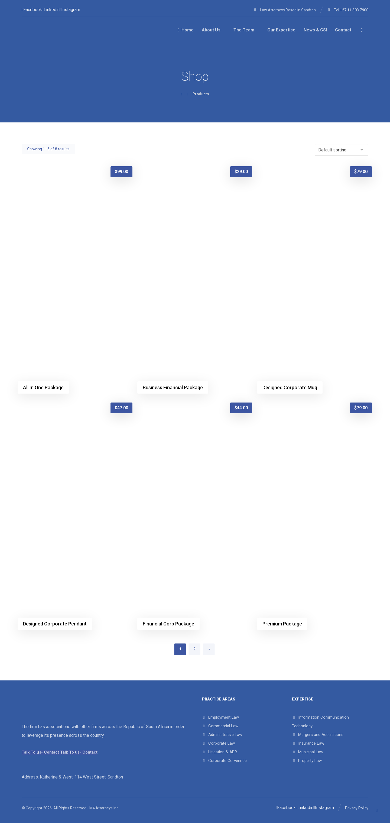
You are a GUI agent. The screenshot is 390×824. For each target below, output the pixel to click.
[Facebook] (32, 9)
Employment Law (220, 718)
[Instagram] (70, 9)
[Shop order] (341, 150)
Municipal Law (307, 752)
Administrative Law (222, 735)
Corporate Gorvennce (224, 761)
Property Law (307, 761)
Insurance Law (308, 744)
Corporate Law (218, 744)
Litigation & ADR (219, 752)
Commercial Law (220, 726)
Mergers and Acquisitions (317, 735)
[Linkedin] (51, 9)
